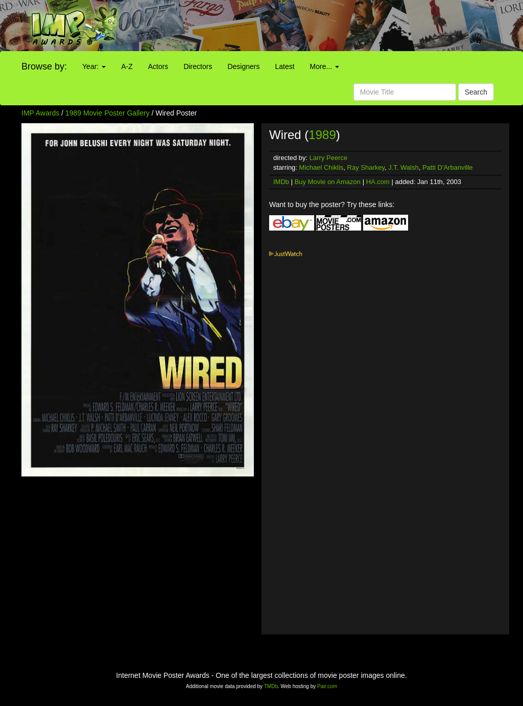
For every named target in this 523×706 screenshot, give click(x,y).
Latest (284, 66)
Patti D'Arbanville (447, 167)
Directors (197, 66)
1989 (322, 135)
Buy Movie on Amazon (328, 182)
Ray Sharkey (366, 167)
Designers (243, 66)
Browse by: (44, 66)
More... (324, 66)
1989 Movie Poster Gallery (107, 113)
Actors (158, 66)
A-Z (127, 66)
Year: (94, 66)
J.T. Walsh (403, 167)
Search (476, 92)
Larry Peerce (328, 158)
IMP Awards (40, 113)
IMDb (281, 182)
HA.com (378, 182)
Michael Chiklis (321, 167)
